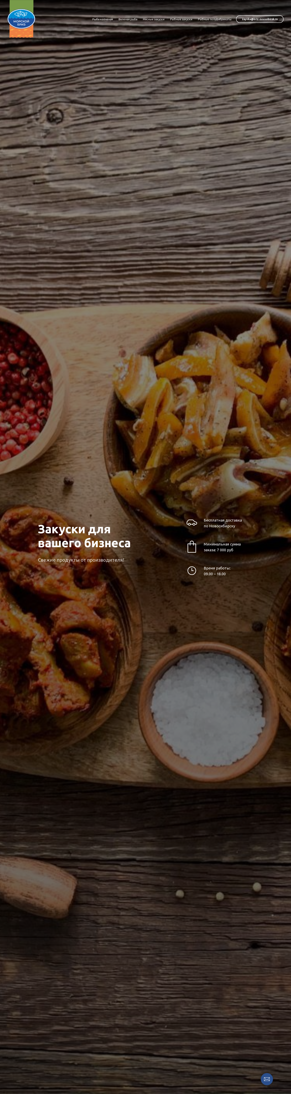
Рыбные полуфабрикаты (214, 19)
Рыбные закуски (181, 19)
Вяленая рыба (127, 19)
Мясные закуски (153, 19)
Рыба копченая (102, 19)
